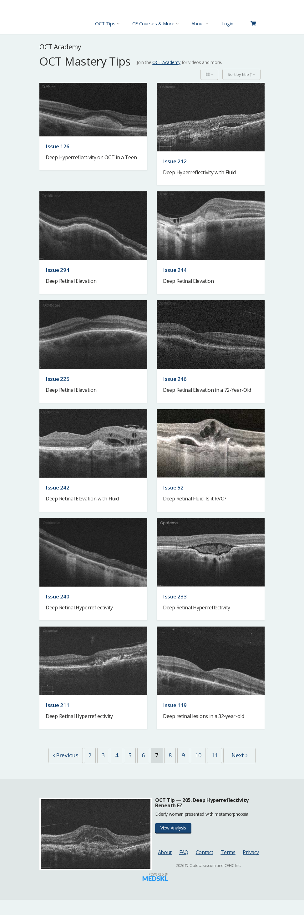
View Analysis (173, 843)
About (165, 867)
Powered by (158, 890)
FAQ (183, 867)
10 (220, 755)
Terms (228, 867)
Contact (204, 867)
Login (227, 23)
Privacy (251, 867)
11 (236, 755)
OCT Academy (166, 62)
